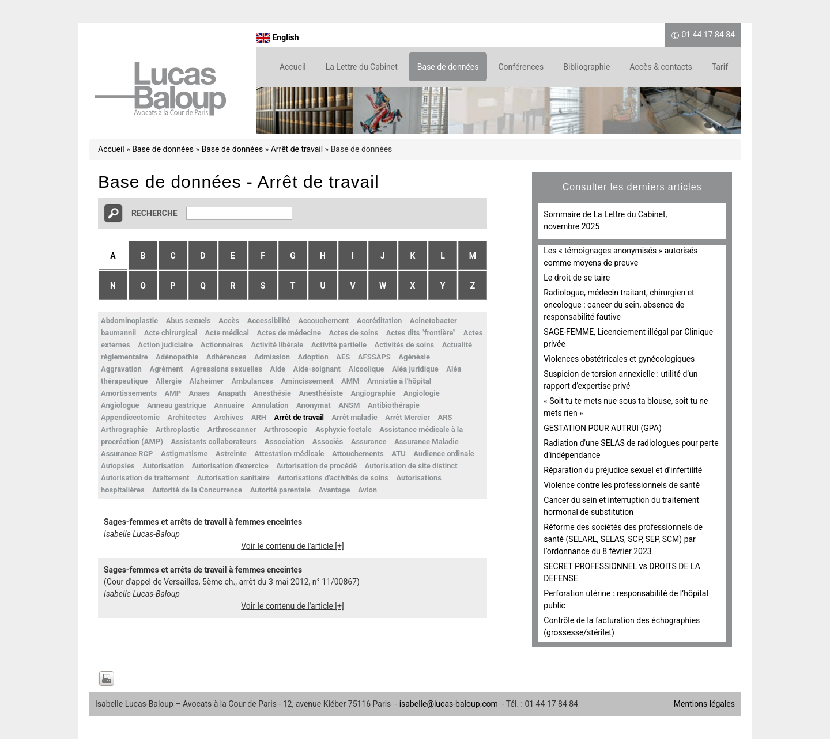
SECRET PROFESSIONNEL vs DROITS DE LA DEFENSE (622, 572)
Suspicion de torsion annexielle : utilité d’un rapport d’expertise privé (620, 380)
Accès (228, 320)
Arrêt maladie (355, 417)
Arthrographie (124, 429)
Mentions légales (704, 703)
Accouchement (323, 320)
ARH (258, 417)
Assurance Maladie (426, 441)
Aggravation (121, 369)
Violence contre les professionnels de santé (622, 485)
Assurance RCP (127, 453)
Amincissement (307, 381)
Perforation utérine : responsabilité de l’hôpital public (626, 599)
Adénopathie (177, 357)
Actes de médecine (288, 332)
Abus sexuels (188, 320)
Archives (228, 417)
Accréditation (379, 320)
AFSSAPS (374, 357)
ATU (398, 453)
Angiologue (120, 405)
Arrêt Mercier (407, 417)
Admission (272, 357)
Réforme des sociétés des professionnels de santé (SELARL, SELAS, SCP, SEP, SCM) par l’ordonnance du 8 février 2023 (623, 539)
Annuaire (229, 405)
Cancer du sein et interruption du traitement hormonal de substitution (621, 506)
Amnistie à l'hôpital (399, 381)
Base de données (448, 66)
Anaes (199, 393)
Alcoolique (366, 369)
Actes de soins (353, 332)
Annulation (270, 405)
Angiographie (373, 393)
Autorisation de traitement (145, 477)
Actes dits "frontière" (420, 332)
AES (343, 357)
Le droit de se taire (577, 277)
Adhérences (226, 357)
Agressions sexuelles (226, 369)
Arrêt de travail (297, 149)
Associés (327, 441)
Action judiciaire (165, 344)
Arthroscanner (231, 429)
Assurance (369, 441)
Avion (367, 490)
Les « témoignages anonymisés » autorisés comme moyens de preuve (620, 256)
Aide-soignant (317, 369)
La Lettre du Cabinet (362, 66)
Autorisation (163, 465)
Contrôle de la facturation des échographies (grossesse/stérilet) (622, 626)
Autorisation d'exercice (229, 465)
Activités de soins (404, 344)
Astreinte (231, 453)
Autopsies (118, 465)
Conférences (521, 66)
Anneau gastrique (176, 405)
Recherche (154, 213)
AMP (173, 393)
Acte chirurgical (170, 332)
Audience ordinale (443, 453)
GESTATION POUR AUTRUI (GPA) (602, 428)
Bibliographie (586, 66)
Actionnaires (222, 344)
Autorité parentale (280, 490)
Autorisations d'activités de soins (332, 477)
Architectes (187, 417)
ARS (444, 417)
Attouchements (358, 453)
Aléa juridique (415, 369)
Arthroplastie (178, 429)
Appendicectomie (130, 417)
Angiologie (421, 393)
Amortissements (129, 393)
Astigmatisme (184, 453)
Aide (278, 369)
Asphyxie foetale (343, 429)
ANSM (349, 405)
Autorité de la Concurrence (197, 490)
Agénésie (414, 357)
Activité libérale (277, 344)
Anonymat (313, 405)
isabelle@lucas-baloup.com (448, 703)
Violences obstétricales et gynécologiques (619, 358)
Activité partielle (339, 344)
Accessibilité (268, 320)
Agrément (166, 369)
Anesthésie (272, 393)
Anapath (232, 393)
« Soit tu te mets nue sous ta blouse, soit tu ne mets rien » (626, 407)
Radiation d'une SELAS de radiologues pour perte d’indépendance (631, 449)
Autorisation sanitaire (233, 477)
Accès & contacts (660, 66)
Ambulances (253, 381)
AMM (350, 381)
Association (284, 441)
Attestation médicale (289, 453)
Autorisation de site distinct (411, 465)
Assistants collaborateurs (213, 441)
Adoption (313, 357)
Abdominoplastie (129, 320)
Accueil (293, 66)
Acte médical (227, 332)
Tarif (720, 66)
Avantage (334, 490)
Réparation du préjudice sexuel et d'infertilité (623, 470)
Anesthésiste (321, 393)
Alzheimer (206, 381)
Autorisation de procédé (316, 465)
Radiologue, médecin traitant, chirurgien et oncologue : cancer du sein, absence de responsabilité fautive (619, 304)
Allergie (169, 381)
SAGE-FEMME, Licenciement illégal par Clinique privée (628, 337)
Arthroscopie (286, 429)
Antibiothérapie (394, 405)
